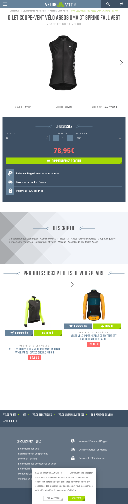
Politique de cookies (28, 478)
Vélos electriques (42, 414)
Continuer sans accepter (81, 473)
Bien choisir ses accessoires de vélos (37, 463)
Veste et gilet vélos (59, 11)
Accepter (77, 498)
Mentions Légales (27, 473)
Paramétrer (53, 498)
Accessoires (10, 421)
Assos (28, 107)
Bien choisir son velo (28, 448)
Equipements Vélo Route (34, 11)
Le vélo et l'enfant (27, 458)
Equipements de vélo (102, 414)
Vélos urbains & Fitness (71, 414)
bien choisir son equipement (33, 453)
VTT (24, 414)
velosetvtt (14, 11)
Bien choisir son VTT (29, 468)
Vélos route (9, 414)
